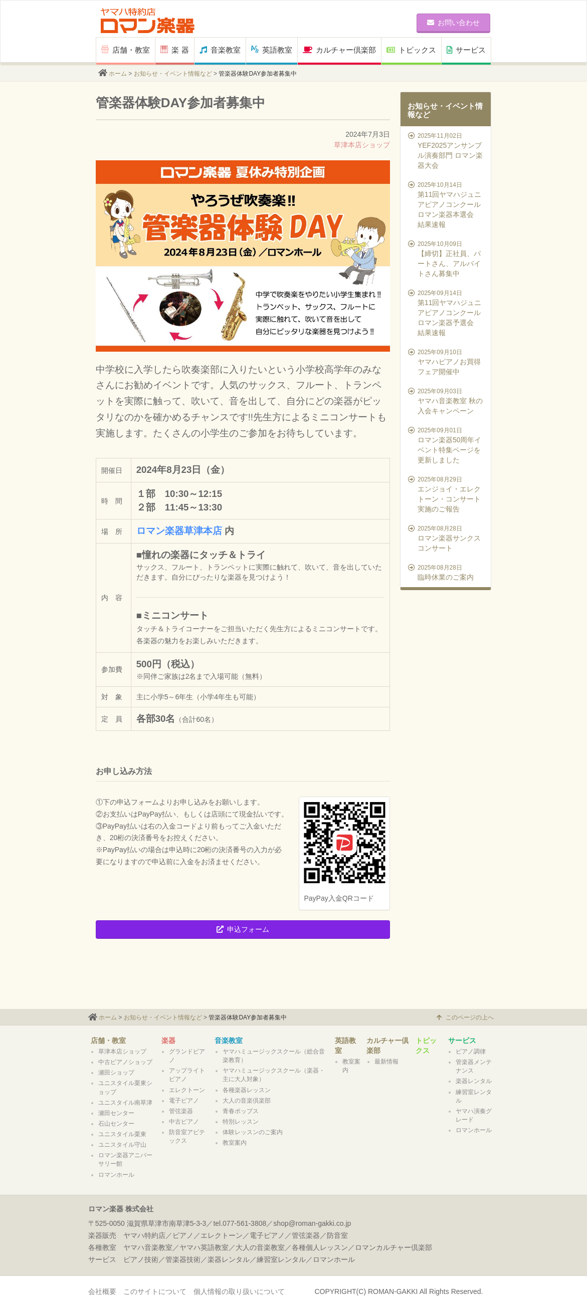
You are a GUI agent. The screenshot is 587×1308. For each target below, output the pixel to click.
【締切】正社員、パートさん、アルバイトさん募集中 (447, 258)
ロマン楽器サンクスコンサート (447, 538)
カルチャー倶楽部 (339, 50)
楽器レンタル (474, 1081)
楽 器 (174, 50)
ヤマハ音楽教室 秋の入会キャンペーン (447, 401)
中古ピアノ (184, 1121)
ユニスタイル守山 (122, 1144)
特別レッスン (241, 1121)
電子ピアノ (184, 1100)
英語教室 (271, 50)
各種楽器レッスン (247, 1090)
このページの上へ (465, 1017)
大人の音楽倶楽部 (247, 1100)
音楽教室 (220, 50)
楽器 (168, 1040)
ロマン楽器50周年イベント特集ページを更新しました (447, 445)
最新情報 (386, 1061)
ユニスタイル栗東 (122, 1134)
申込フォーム (243, 929)
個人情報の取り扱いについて (239, 1291)
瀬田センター (116, 1113)
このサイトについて (154, 1291)
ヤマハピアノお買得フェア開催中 (447, 362)
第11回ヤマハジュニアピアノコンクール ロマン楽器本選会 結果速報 (447, 204)
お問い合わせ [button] (453, 23)
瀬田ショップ (116, 1072)
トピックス (411, 50)
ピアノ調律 (471, 1051)
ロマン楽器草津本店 (179, 531)
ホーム (118, 73)
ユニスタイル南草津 (125, 1102)
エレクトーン (187, 1090)
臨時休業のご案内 (447, 572)
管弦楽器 (181, 1111)
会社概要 (102, 1291)
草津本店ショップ (362, 145)
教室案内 (235, 1142)
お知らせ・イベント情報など (173, 73)
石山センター (116, 1123)
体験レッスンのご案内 (253, 1132)
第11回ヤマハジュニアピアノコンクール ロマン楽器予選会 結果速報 (447, 313)
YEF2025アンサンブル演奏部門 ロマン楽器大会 (447, 150)
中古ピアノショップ (125, 1062)
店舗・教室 (125, 50)
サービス (466, 50)
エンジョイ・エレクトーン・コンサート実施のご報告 (447, 494)
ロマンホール (116, 1174)
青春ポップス (241, 1111)
